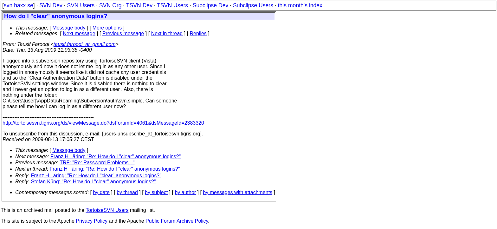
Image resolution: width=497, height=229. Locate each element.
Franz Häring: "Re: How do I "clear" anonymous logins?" (115, 156)
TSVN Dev (139, 5)
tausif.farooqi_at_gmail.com (85, 44)
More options (107, 27)
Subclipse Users (253, 5)
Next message (79, 33)
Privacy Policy (91, 221)
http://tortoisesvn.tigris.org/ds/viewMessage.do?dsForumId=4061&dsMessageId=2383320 (103, 123)
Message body (68, 27)
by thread (127, 192)
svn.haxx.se (18, 5)
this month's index (300, 5)
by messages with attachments (237, 192)
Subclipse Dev (210, 5)
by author (185, 192)
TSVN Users (172, 5)
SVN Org (110, 5)
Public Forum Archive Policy (176, 221)
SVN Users (80, 5)
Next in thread (167, 33)
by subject (156, 192)
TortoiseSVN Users (107, 210)
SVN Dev (50, 5)
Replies (198, 33)
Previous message (123, 33)
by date (101, 192)
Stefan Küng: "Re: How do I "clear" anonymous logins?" (93, 181)
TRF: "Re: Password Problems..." (97, 162)
